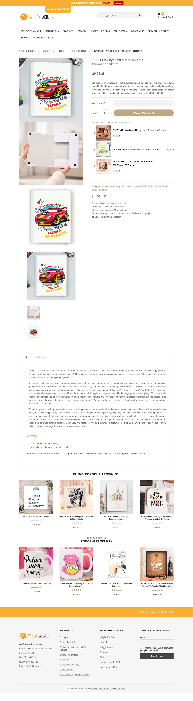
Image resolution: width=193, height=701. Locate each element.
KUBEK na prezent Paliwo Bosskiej (36, 588)
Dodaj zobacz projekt (142, 213)
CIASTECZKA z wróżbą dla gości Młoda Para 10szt (117, 589)
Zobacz (118, 3)
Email (142, 645)
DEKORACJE (137, 31)
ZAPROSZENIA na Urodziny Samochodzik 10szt (136, 149)
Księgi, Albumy (107, 655)
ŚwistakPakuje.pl (27, 51)
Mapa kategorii (67, 677)
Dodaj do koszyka (144, 113)
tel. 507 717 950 (26, 661)
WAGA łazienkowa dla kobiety (36, 517)
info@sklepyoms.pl (34, 674)
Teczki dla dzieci (78, 51)
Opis (27, 357)
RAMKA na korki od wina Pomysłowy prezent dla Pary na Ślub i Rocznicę (157, 591)
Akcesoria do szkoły (110, 186)
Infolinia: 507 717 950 (58, 9)
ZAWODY (82, 31)
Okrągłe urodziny (158, 31)
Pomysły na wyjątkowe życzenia (75, 682)
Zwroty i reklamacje (69, 663)
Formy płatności (67, 650)
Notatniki (104, 650)
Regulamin (65, 668)
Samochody (155, 186)
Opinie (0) (40, 357)
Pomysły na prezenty (69, 672)
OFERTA (46, 51)
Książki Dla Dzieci (108, 645)
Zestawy (104, 660)
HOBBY (94, 31)
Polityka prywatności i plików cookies (73, 656)
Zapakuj (25, 37)
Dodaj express (120, 206)
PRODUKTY (68, 31)
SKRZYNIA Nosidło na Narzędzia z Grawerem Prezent (139, 130)
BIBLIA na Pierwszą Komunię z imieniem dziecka (116, 518)
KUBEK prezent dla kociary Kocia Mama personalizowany (76, 589)
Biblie (102, 665)
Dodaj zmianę (121, 210)
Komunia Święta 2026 (110, 670)
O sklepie (64, 645)
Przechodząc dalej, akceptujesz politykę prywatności (156, 657)
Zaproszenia (121, 31)
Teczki (61, 51)
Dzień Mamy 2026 (108, 675)
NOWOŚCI (39, 37)
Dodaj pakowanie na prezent (108, 217)
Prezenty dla (51, 31)
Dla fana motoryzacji (130, 186)
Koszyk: (166, 15)
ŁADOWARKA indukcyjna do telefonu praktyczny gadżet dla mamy (157, 520)
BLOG (51, 37)
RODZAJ (105, 31)
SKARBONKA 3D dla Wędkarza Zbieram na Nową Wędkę (76, 518)
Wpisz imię (98, 103)
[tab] (27, 357)
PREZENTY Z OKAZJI (31, 31)
